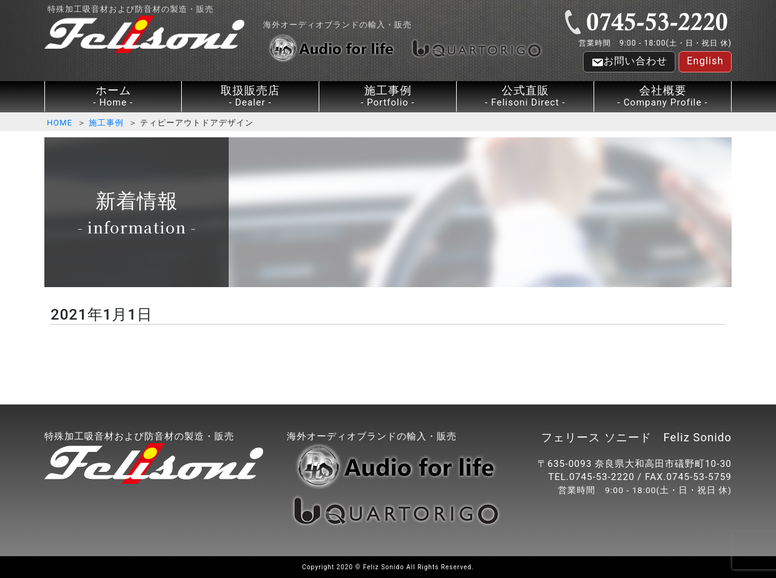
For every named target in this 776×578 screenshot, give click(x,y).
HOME (59, 122)
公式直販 (525, 96)
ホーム (113, 96)
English (705, 61)
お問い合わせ (629, 62)
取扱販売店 (250, 96)
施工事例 (387, 96)
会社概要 (662, 96)
